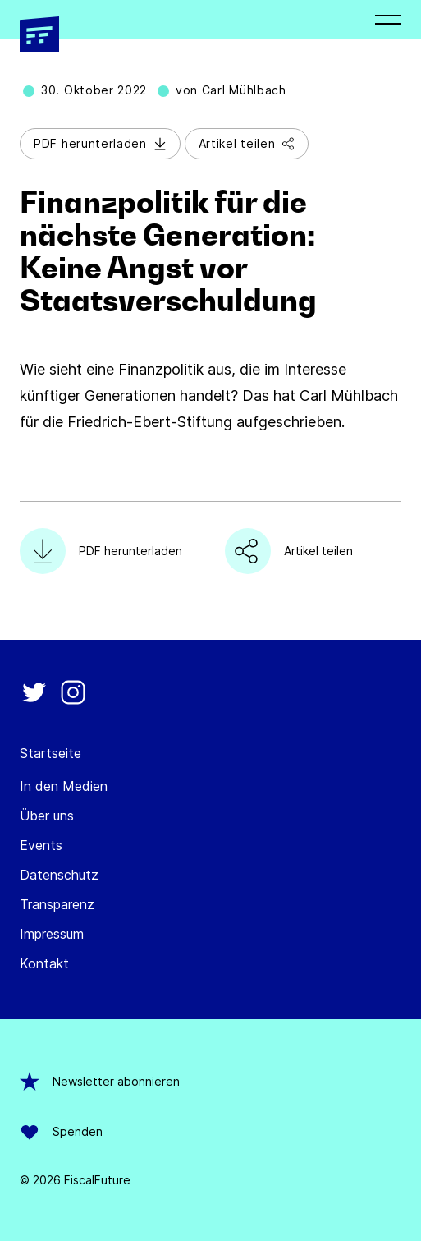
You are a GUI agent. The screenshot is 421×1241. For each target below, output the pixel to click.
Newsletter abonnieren (100, 1082)
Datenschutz (59, 874)
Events (41, 845)
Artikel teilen (247, 143)
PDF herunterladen (100, 143)
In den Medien (64, 786)
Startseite (50, 753)
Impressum (52, 934)
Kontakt (44, 963)
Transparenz (57, 904)
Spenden (61, 1132)
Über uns (47, 815)
